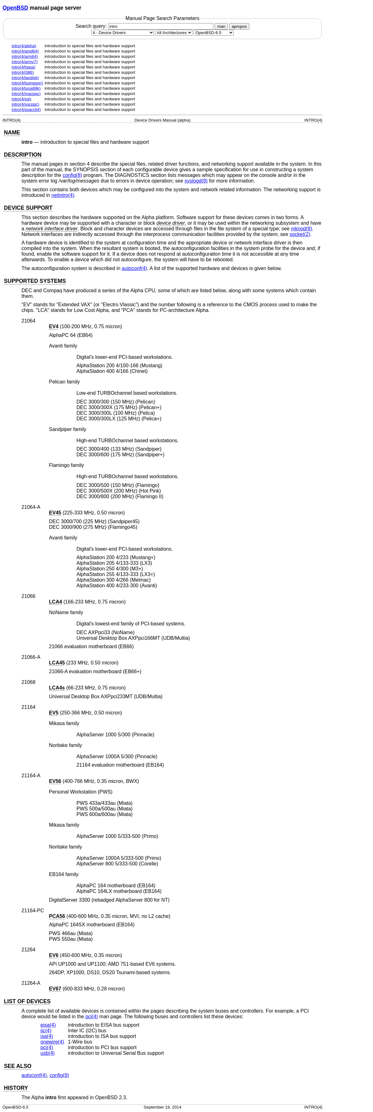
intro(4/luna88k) (26, 88)
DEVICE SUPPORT (28, 208)
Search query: (145, 26)
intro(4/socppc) (25, 104)
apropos (239, 26)
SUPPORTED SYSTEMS (35, 281)
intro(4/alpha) (24, 45)
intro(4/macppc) (26, 93)
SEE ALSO (17, 1066)
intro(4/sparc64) (26, 109)
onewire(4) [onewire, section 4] (52, 1041)
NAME (12, 132)
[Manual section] (122, 33)
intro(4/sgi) (21, 99)
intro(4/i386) (23, 72)
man (221, 26)
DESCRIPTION (22, 155)
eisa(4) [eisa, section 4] (48, 1025)
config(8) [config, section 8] (72, 175)
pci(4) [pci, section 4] (91, 1016)
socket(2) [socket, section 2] (300, 234)
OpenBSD (15, 8)
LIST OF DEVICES (27, 1001)
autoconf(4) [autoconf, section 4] (134, 268)
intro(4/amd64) (25, 51)
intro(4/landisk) (25, 77)
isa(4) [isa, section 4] (47, 1036)
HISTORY (16, 1088)
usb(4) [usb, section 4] (48, 1053)
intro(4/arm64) (25, 56)
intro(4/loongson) (27, 83)
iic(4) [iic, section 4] (46, 1030)
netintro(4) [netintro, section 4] (63, 195)
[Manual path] (214, 33)
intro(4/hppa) (23, 67)
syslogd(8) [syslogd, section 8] (196, 180)
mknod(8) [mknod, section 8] (301, 228)
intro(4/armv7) (24, 61)
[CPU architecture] (173, 33)
